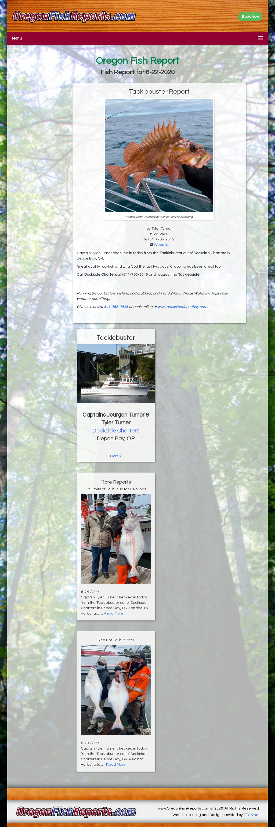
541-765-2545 (116, 307)
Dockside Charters (115, 431)
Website (161, 245)
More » (116, 456)
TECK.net (252, 815)
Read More (113, 613)
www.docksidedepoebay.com (182, 307)
